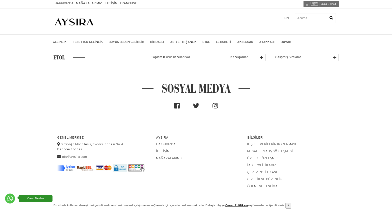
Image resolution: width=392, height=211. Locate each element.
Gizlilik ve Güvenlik (264, 179)
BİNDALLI (157, 42)
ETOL (206, 42)
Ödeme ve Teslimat (263, 186)
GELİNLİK (59, 42)
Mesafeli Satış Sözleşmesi (270, 151)
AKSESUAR (245, 42)
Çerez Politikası (236, 206)
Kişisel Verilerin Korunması (271, 144)
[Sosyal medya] (177, 107)
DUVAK (286, 42)
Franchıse (128, 3)
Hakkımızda (64, 3)
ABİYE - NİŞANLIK (183, 42)
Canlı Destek (35, 199)
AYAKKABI (266, 42)
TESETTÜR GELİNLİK (88, 42)
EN (286, 18)
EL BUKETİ (223, 42)
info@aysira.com (74, 157)
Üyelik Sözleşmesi (263, 158)
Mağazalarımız (89, 3)
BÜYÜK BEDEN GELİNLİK (126, 42)
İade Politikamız (261, 165)
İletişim (111, 3)
